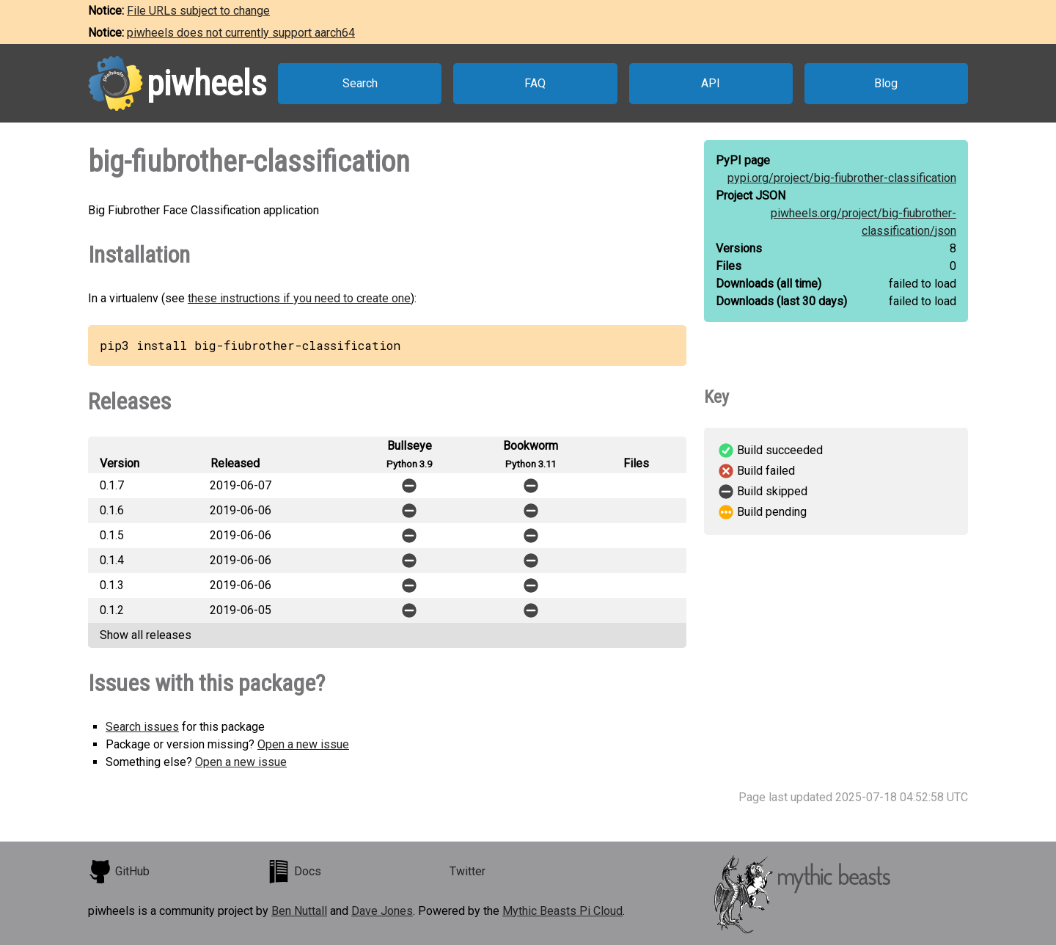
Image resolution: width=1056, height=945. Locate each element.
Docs (294, 871)
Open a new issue (303, 744)
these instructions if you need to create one (299, 298)
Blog (886, 83)
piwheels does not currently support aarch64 (241, 33)
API (710, 83)
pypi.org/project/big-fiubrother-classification (841, 178)
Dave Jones (382, 911)
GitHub (119, 871)
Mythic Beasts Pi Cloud (562, 911)
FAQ (535, 83)
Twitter (467, 871)
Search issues (142, 727)
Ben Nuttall (299, 911)
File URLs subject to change (198, 11)
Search (360, 83)
